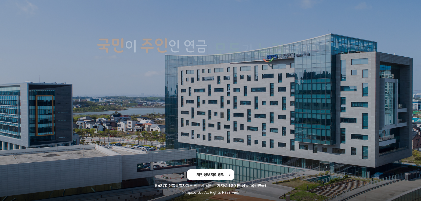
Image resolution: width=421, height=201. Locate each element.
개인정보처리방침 (210, 174)
